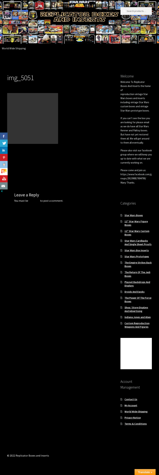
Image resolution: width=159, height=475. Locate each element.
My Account (33, 35)
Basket (69, 35)
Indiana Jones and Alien (138, 317)
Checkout (84, 35)
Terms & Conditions (136, 423)
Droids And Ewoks (135, 291)
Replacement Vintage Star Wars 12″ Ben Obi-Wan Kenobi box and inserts (32, 165)
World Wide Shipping (136, 411)
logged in (34, 200)
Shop (18, 35)
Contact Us (52, 35)
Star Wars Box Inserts (137, 250)
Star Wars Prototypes (137, 256)
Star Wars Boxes (134, 215)
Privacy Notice (133, 417)
